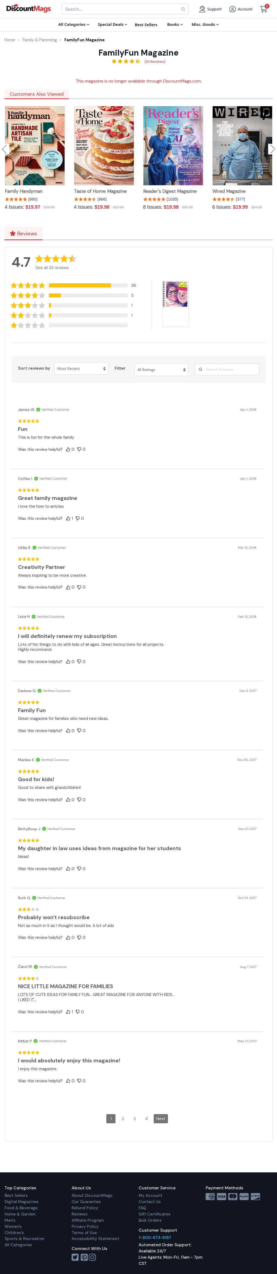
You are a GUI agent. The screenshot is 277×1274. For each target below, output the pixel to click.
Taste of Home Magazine (100, 191)
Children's (14, 1232)
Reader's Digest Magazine (170, 191)
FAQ (142, 1208)
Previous (4, 149)
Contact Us (150, 1201)
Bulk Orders (150, 1220)
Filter (120, 368)
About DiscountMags (92, 1195)
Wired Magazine (229, 191)
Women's (13, 1226)
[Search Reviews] (227, 369)
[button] (75, 285)
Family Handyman (24, 191)
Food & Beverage (21, 1208)
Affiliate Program (88, 1220)
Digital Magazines (21, 1201)
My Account (150, 1195)
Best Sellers (16, 1195)
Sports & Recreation (24, 1238)
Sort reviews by (34, 368)
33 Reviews (155, 61)
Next (160, 1118)
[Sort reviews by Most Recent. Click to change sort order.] (81, 369)
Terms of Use (84, 1232)
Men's (10, 1220)
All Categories (18, 1245)
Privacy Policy (85, 1226)
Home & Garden (20, 1214)
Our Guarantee (86, 1201)
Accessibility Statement (95, 1238)
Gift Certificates (154, 1214)
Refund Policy (85, 1208)
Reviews (23, 233)
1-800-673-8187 (155, 1237)
